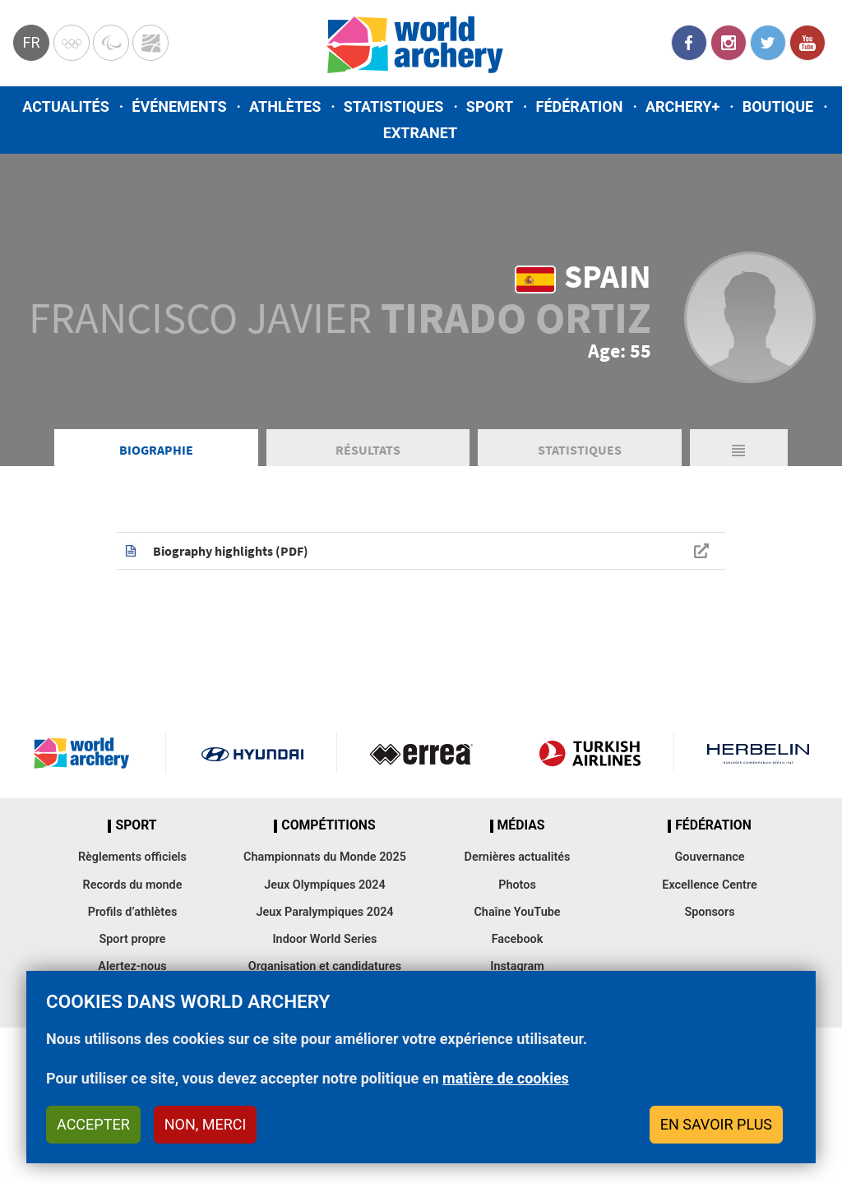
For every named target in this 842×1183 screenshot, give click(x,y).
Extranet (420, 132)
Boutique (778, 106)
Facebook (689, 43)
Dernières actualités (518, 857)
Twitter (768, 43)
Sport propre (132, 939)
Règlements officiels (132, 857)
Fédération (579, 106)
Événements (179, 106)
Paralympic (111, 43)
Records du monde (133, 885)
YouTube (807, 43)
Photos (517, 885)
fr (30, 42)
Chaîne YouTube (517, 912)
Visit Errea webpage (421, 753)
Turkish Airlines (590, 753)
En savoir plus (716, 1124)
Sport (489, 106)
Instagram (728, 43)
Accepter (93, 1124)
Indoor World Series (324, 939)
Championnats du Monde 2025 (324, 857)
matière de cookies (505, 1078)
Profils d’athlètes (133, 912)
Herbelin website (758, 753)
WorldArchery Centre (150, 43)
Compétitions (328, 825)
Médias (521, 825)
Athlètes (285, 106)
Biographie (156, 449)
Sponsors (709, 912)
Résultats (367, 449)
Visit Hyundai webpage (252, 753)
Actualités (65, 106)
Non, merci (205, 1124)
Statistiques (394, 106)
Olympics (71, 43)
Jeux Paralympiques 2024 (324, 912)
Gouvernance (709, 857)
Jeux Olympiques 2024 (325, 885)
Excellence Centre (709, 885)
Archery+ (682, 106)
